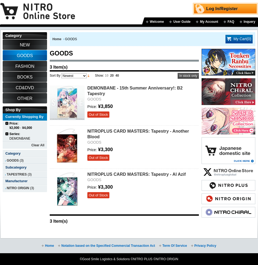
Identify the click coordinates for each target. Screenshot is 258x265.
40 (117, 75)
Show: (99, 75)
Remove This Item (7, 123)
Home (56, 39)
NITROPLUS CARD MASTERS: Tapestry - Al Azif (136, 174)
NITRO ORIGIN (18, 188)
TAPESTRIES (17, 174)
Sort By (55, 75)
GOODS (13, 160)
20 (112, 75)
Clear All (37, 145)
